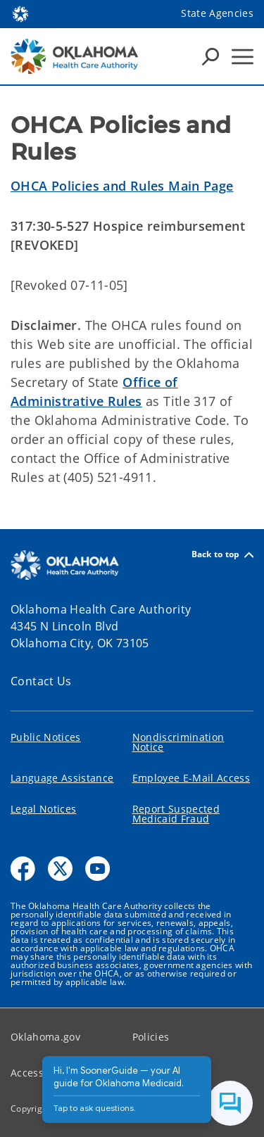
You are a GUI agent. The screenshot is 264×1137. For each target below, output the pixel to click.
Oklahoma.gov (45, 1036)
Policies (151, 1036)
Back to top (222, 554)
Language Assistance (62, 778)
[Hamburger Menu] (242, 57)
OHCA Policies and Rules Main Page (122, 185)
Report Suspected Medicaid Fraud (176, 813)
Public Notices (46, 737)
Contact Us (41, 681)
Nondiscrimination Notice (178, 742)
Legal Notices (43, 808)
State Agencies (217, 13)
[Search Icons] (210, 56)
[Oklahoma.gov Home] (20, 13)
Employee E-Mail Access (191, 778)
